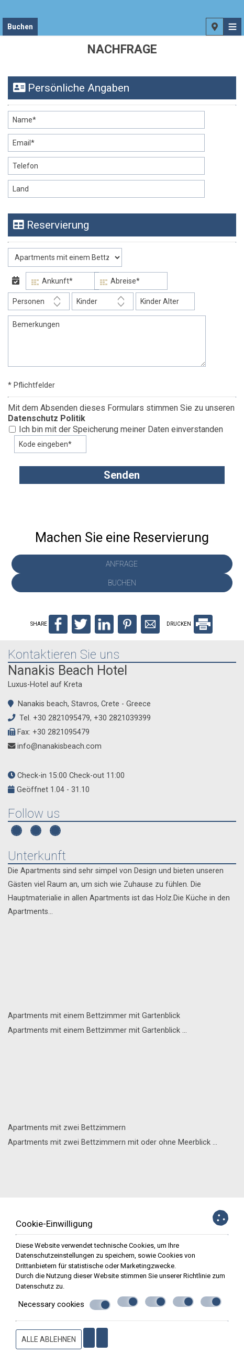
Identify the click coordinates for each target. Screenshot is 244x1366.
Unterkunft (37, 856)
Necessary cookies (64, 1305)
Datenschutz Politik (46, 418)
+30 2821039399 (122, 718)
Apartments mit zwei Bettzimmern (67, 1127)
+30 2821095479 (61, 718)
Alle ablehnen (48, 1339)
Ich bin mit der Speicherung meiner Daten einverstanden (116, 429)
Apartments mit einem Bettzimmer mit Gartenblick (94, 1015)
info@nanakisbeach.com (59, 746)
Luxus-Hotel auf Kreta (45, 684)
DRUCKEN (190, 624)
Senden (122, 475)
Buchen (20, 26)
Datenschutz (35, 1286)
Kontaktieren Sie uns (63, 654)
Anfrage (122, 564)
